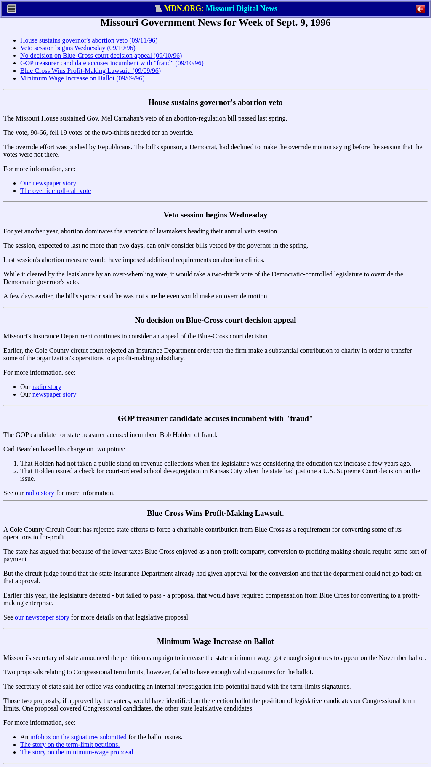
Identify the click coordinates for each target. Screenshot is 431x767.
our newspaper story (42, 617)
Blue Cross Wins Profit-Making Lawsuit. (215, 513)
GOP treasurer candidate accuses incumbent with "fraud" (215, 418)
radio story (46, 386)
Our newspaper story (48, 183)
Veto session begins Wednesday (216, 214)
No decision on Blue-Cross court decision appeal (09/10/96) (101, 55)
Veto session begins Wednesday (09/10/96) (78, 47)
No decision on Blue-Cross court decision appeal (215, 320)
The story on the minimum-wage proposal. (77, 752)
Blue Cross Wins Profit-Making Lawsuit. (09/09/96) (90, 70)
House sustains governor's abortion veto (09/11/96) (88, 40)
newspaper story (54, 394)
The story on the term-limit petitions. (70, 744)
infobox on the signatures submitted (78, 736)
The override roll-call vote (55, 190)
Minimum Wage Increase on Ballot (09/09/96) (82, 78)
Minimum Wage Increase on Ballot (215, 641)
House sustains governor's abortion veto (215, 102)
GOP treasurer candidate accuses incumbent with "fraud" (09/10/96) (112, 63)
